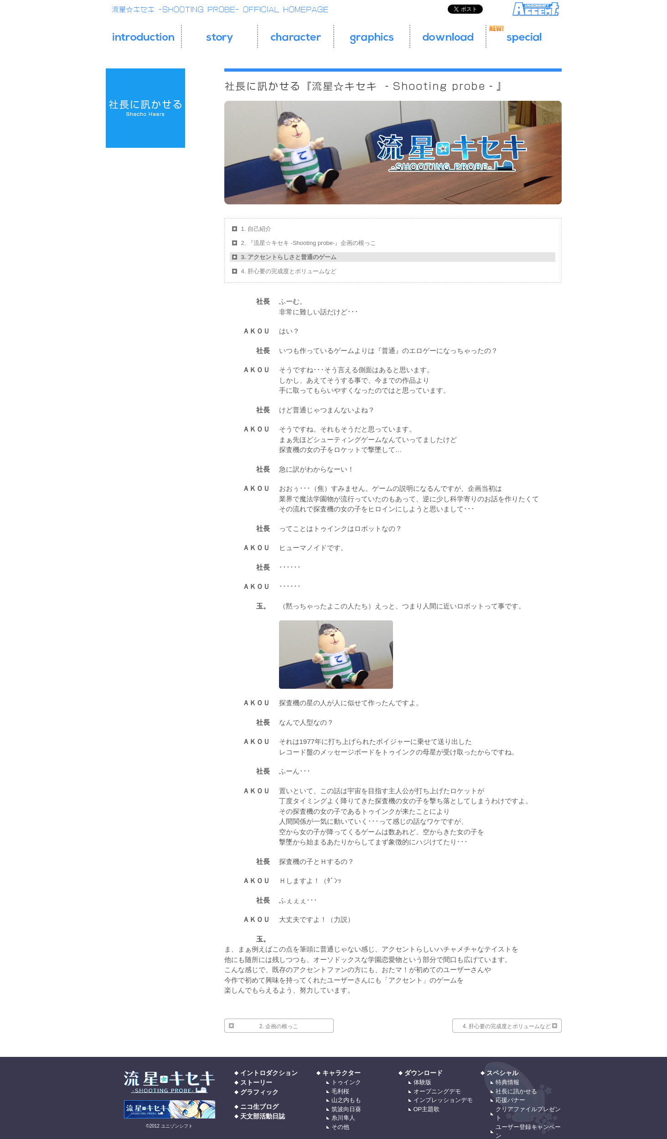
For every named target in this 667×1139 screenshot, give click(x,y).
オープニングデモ (437, 1091)
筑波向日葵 (346, 1109)
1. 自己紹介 (256, 228)
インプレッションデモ (443, 1100)
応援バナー (510, 1100)
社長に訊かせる (516, 1091)
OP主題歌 (427, 1109)
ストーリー (256, 1082)
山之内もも (346, 1100)
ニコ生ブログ (259, 1106)
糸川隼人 (343, 1117)
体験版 (422, 1082)
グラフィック (259, 1092)
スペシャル (502, 1073)
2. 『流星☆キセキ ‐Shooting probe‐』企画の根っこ (309, 242)
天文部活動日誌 (262, 1116)
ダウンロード (423, 1073)
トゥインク (346, 1082)
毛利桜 (340, 1091)
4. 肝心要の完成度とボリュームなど (288, 271)
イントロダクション (269, 1073)
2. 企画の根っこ (278, 1026)
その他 (340, 1126)
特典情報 (507, 1082)
